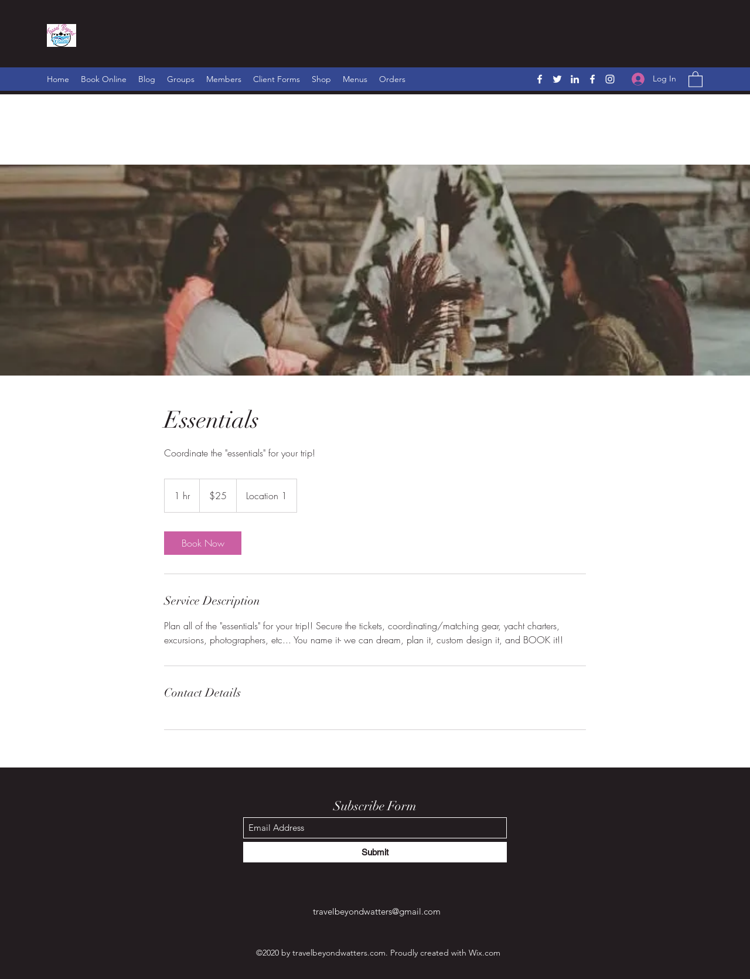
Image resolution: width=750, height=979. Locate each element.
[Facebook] (540, 79)
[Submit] (375, 852)
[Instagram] (610, 79)
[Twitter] (557, 79)
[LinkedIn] (575, 79)
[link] (202, 543)
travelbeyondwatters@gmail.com (377, 911)
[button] (695, 78)
